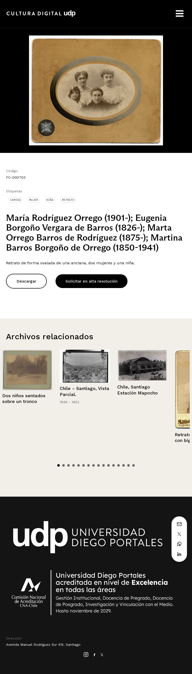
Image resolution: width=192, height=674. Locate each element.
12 (113, 465)
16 (133, 465)
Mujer (33, 200)
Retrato (68, 200)
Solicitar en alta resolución (92, 281)
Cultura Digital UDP (41, 16)
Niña (50, 200)
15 (128, 465)
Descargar (26, 281)
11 (108, 465)
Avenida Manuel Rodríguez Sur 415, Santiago (43, 645)
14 (123, 465)
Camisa (15, 200)
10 (103, 465)
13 (118, 465)
